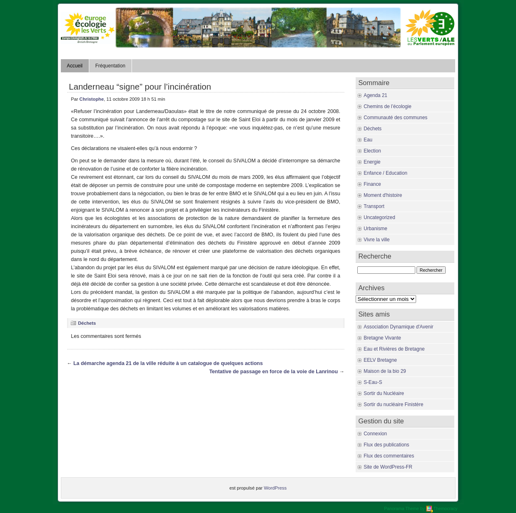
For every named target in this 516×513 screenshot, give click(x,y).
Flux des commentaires (389, 456)
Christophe (91, 99)
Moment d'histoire (383, 195)
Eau (368, 140)
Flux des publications (387, 445)
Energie (372, 162)
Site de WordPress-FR (388, 467)
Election (372, 151)
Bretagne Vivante (382, 338)
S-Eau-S (373, 382)
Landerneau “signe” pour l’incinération (140, 86)
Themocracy (441, 508)
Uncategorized (379, 217)
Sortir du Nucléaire (384, 393)
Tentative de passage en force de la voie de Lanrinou (273, 371)
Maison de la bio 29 (385, 371)
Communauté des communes (396, 117)
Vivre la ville (377, 240)
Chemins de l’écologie (388, 106)
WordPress (275, 487)
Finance (372, 184)
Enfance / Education (385, 173)
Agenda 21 (375, 95)
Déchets (87, 323)
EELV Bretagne (380, 360)
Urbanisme (375, 228)
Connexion (375, 434)
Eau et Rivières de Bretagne (394, 349)
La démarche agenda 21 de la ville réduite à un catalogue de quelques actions (168, 363)
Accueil (75, 66)
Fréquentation (110, 66)
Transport (374, 206)
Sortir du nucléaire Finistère (393, 404)
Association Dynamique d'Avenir (398, 327)
